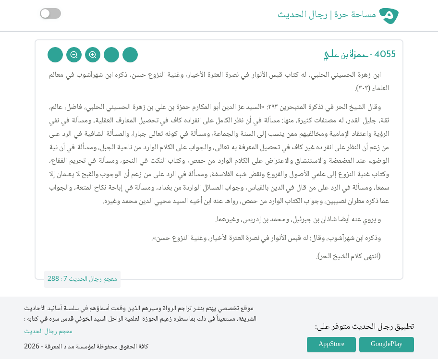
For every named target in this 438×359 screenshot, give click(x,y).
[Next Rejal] (111, 54)
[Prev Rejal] (130, 54)
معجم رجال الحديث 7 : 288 (82, 279)
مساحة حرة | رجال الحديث (327, 15)
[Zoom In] (92, 54)
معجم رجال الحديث (48, 331)
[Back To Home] (55, 54)
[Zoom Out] (74, 54)
